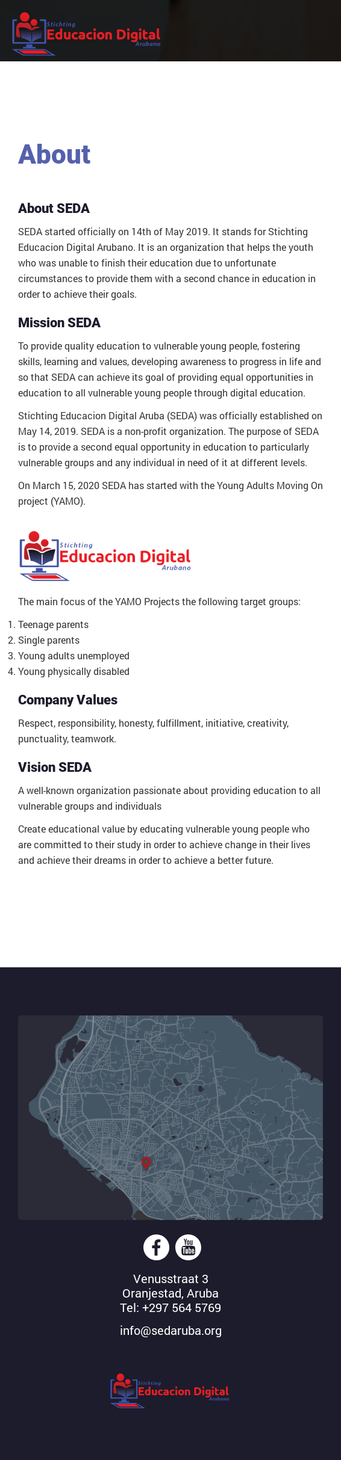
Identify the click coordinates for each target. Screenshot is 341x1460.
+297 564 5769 (181, 1307)
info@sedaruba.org (171, 1330)
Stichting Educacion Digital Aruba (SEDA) (87, 34)
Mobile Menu (312, 24)
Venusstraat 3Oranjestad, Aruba (170, 1286)
